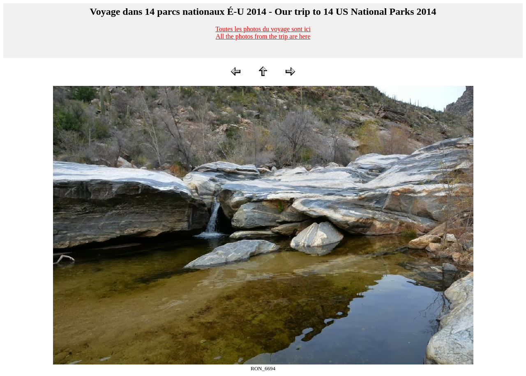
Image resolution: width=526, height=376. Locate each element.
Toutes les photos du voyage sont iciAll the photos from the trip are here (263, 32)
